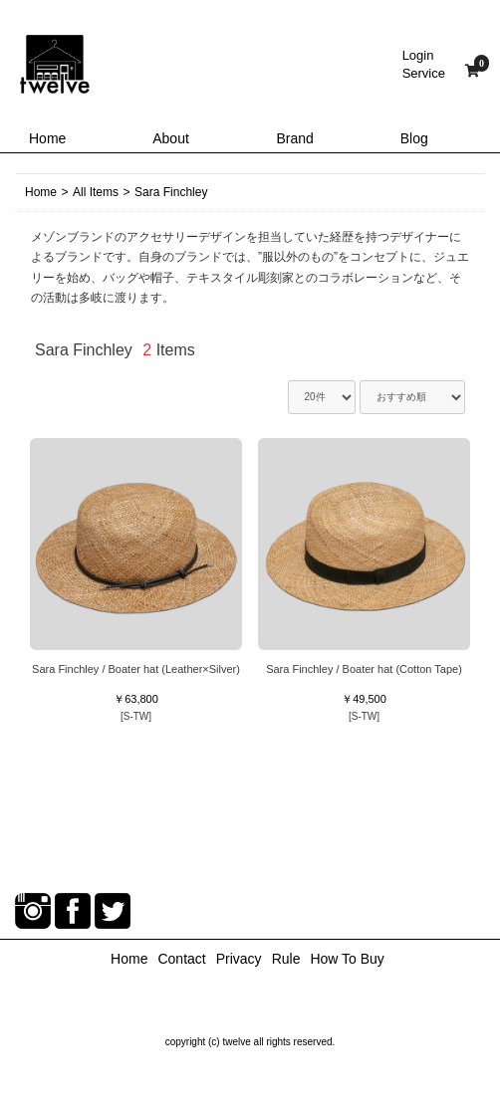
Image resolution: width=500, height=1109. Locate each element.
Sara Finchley (170, 192)
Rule (286, 959)
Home (47, 138)
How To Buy (346, 959)
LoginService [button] (423, 64)
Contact (181, 959)
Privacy (239, 959)
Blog (414, 138)
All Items (96, 192)
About (170, 138)
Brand (295, 138)
